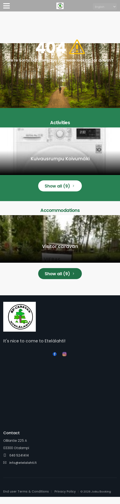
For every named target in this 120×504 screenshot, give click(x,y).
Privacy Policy (65, 491)
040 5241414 (16, 455)
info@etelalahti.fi (19, 463)
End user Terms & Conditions (26, 491)
